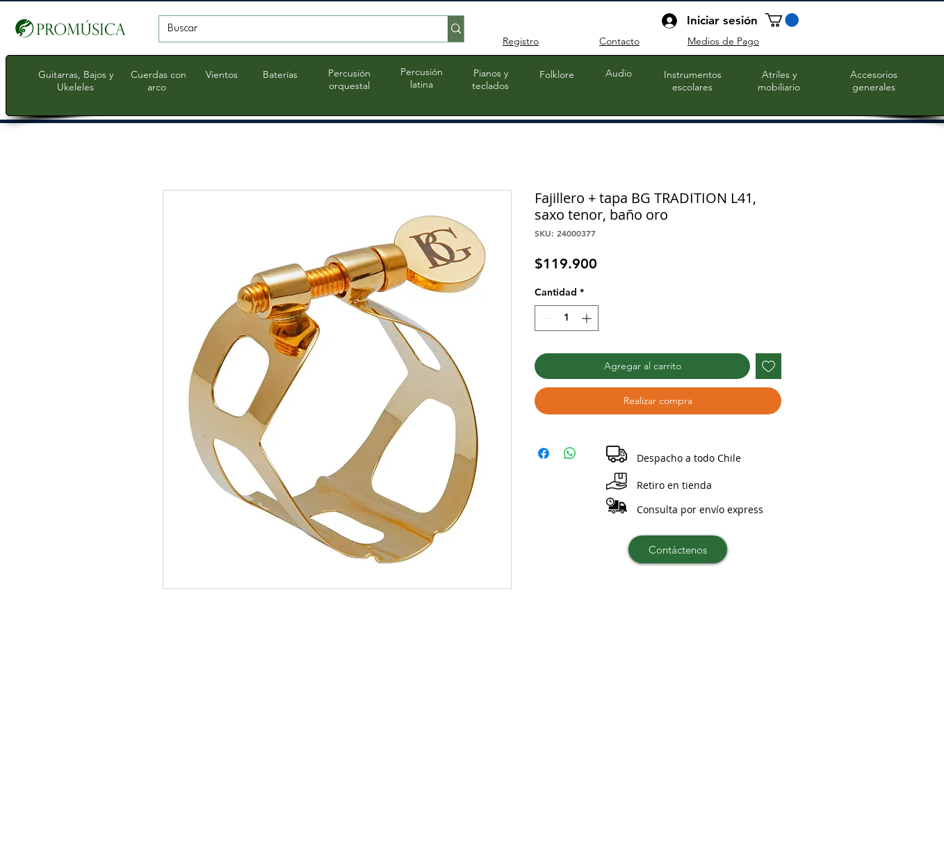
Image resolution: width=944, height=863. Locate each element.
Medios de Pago (723, 41)
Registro (521, 41)
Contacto (619, 41)
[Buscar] (293, 29)
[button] (782, 20)
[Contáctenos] (677, 549)
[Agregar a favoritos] (768, 366)
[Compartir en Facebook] (543, 453)
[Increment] (587, 318)
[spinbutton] (566, 318)
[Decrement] (545, 318)
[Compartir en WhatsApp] (570, 453)
